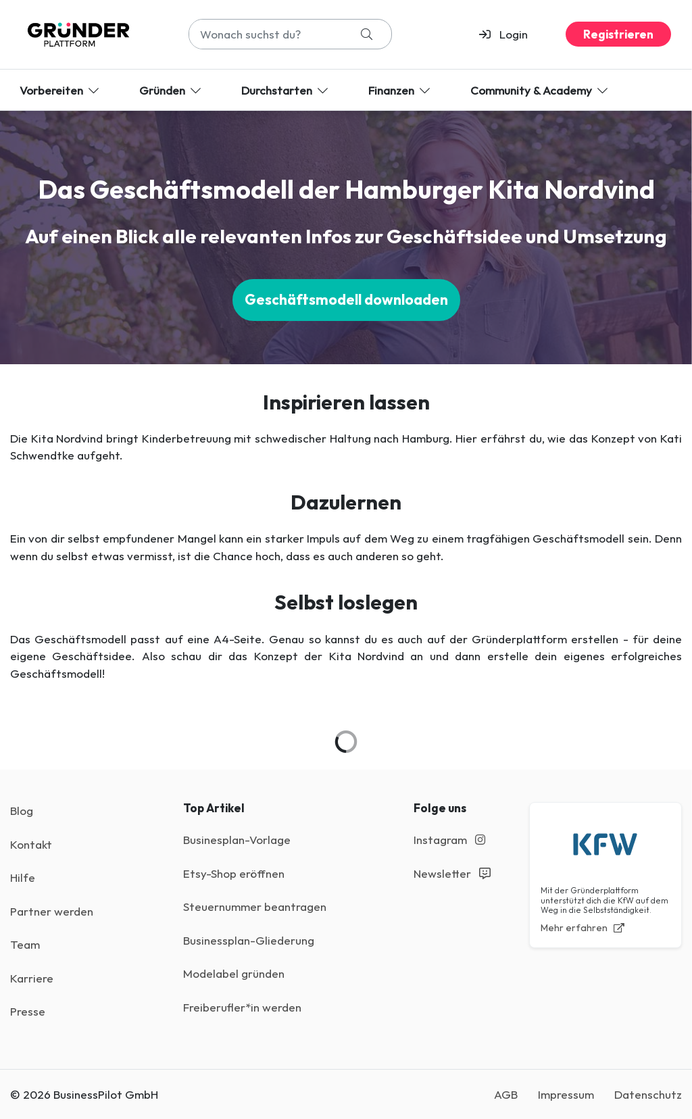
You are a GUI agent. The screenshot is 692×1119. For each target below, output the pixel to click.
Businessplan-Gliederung (248, 940)
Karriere (31, 978)
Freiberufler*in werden (242, 1007)
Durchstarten (285, 90)
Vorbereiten (60, 90)
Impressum (566, 1094)
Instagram (449, 839)
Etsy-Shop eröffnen (234, 873)
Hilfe (22, 877)
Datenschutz (648, 1094)
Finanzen (400, 90)
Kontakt (31, 844)
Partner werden (51, 911)
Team (25, 944)
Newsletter (452, 873)
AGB (506, 1094)
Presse (27, 1011)
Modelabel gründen (234, 973)
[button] (509, 34)
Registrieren (618, 34)
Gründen (171, 90)
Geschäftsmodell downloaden (346, 299)
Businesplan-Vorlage (237, 839)
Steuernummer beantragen (254, 906)
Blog (21, 810)
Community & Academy (540, 90)
